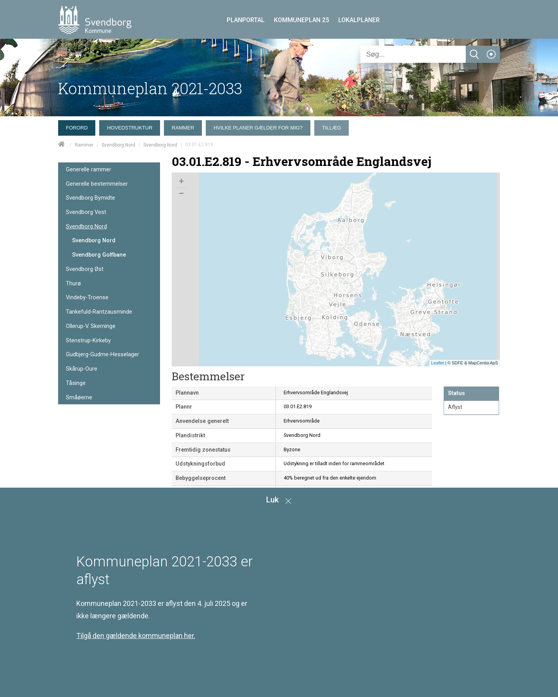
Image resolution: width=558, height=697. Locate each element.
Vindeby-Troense (87, 297)
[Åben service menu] (491, 54)
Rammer (84, 145)
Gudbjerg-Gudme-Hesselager (102, 354)
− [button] (181, 194)
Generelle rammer (88, 169)
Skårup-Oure (81, 369)
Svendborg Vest (86, 212)
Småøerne (79, 397)
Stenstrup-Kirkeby (88, 340)
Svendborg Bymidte (90, 198)
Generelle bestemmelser (97, 184)
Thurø (73, 283)
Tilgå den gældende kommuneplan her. (135, 635)
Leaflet (437, 363)
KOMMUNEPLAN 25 (301, 20)
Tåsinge (76, 383)
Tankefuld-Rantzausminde (99, 312)
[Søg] (413, 54)
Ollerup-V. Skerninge (90, 326)
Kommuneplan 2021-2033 (150, 88)
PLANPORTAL (246, 20)
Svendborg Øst (84, 269)
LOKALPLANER (359, 20)
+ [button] (181, 182)
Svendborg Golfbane (99, 254)
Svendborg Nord (118, 145)
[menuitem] (78, 126)
